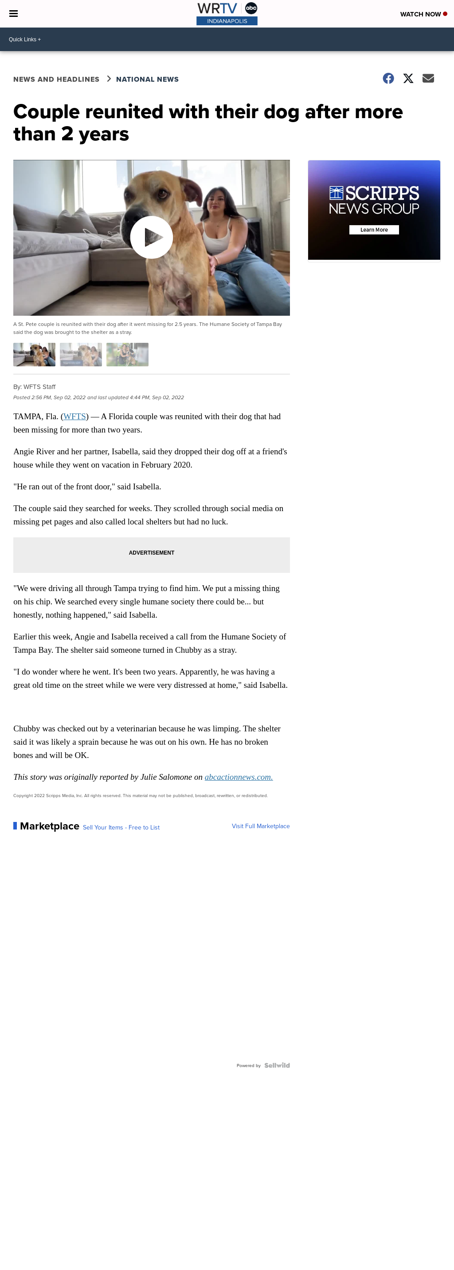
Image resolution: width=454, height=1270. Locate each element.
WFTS (74, 416)
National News (147, 79)
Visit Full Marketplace (261, 826)
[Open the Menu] (13, 14)
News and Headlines (56, 79)
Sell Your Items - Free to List (121, 827)
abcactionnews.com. (239, 777)
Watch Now (423, 14)
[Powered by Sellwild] (277, 1065)
